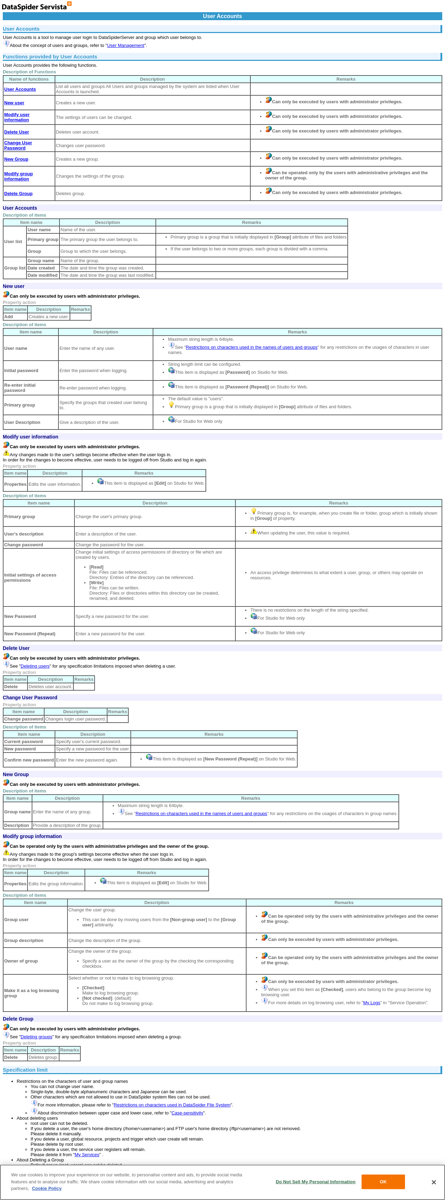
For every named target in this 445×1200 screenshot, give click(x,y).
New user (13, 286)
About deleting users (37, 1118)
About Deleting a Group (40, 1159)
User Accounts (20, 208)
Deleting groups (36, 1036)
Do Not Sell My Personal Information (315, 1181)
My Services (87, 1154)
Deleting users (35, 666)
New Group (16, 774)
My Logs (371, 1002)
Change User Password (30, 697)
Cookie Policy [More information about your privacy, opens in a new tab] (47, 1188)
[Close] (434, 1182)
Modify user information (30, 437)
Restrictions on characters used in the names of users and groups (252, 347)
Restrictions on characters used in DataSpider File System (172, 1105)
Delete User (16, 648)
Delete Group (18, 1019)
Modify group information (32, 836)
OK (383, 1181)
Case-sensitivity (187, 1113)
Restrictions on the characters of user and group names (72, 1081)
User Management (125, 45)
